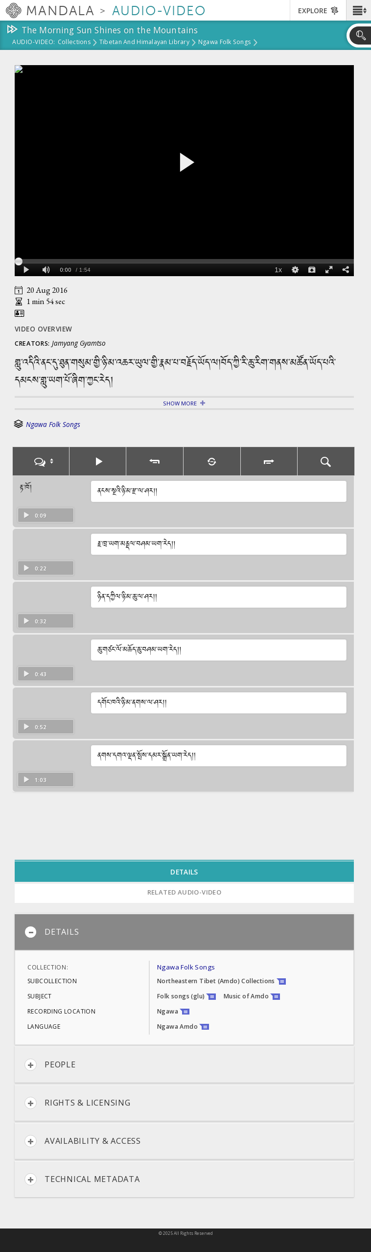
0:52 (34, 727)
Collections (74, 42)
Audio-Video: (33, 42)
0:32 (34, 621)
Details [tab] (184, 871)
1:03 (34, 779)
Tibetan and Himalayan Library (144, 42)
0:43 (34, 674)
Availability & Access (82, 1141)
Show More (180, 403)
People (50, 1065)
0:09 (34, 515)
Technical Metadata (82, 1179)
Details (51, 932)
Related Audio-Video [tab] (184, 892)
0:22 (34, 568)
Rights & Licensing (77, 1103)
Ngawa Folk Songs (224, 42)
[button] (358, 10)
